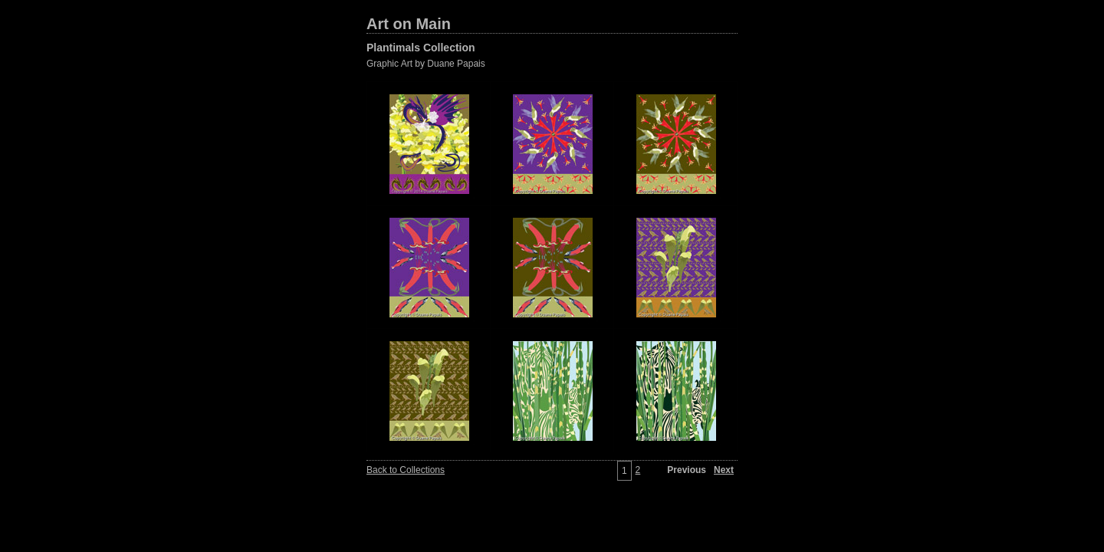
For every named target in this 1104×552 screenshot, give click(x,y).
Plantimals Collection (420, 47)
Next (724, 470)
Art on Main (408, 23)
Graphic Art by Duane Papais (425, 63)
